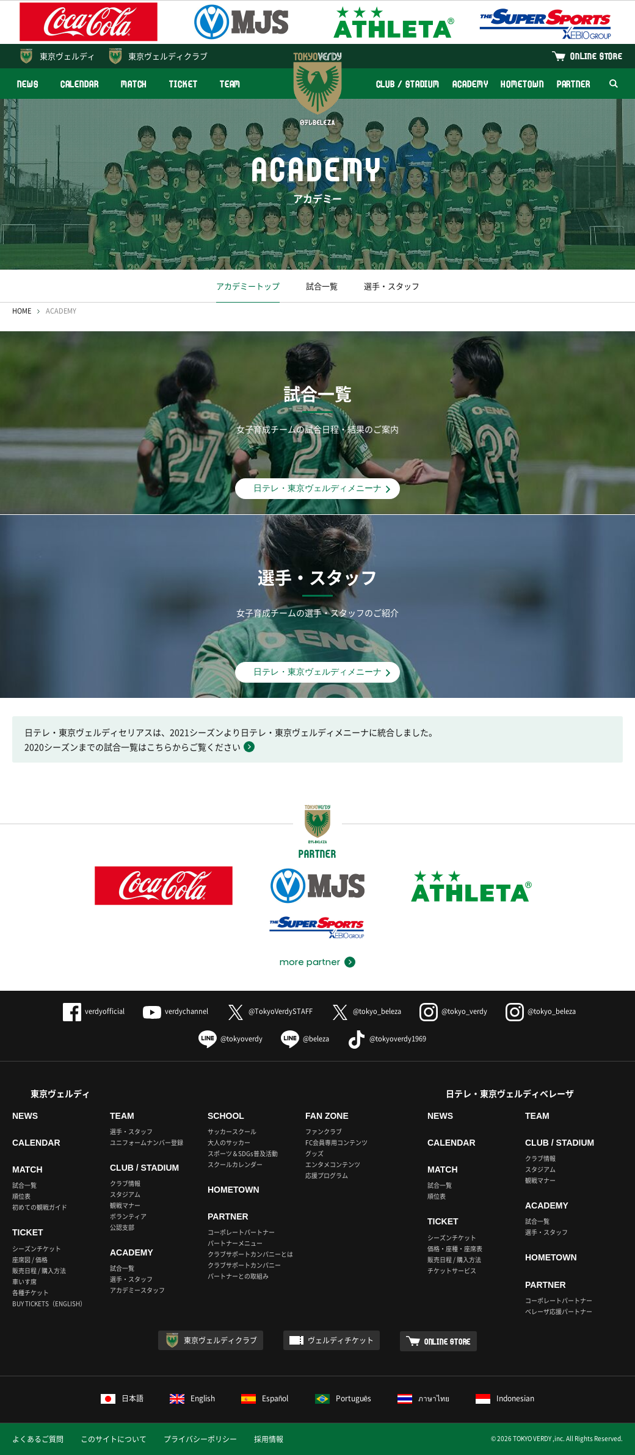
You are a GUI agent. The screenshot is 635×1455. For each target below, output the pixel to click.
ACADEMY (470, 83)
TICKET (183, 83)
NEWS (27, 83)
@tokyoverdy (230, 1038)
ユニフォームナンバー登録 (146, 1142)
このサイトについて (114, 1439)
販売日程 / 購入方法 (39, 1270)
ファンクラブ (323, 1131)
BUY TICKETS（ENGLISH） (49, 1303)
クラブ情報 (125, 1183)
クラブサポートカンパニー (244, 1265)
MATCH (134, 83)
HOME (21, 311)
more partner (310, 962)
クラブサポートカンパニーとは (250, 1254)
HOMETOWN (522, 83)
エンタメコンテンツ (332, 1164)
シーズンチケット (36, 1248)
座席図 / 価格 (30, 1259)
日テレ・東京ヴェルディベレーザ (510, 1093)
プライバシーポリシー (200, 1439)
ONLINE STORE (596, 55)
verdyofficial (94, 1011)
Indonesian (505, 1398)
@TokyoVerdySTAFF (270, 1011)
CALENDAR (79, 83)
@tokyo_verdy (453, 1011)
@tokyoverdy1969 (386, 1038)
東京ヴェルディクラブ (168, 56)
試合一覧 (322, 286)
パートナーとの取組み (238, 1276)
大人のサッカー (229, 1142)
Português (343, 1398)
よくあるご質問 (38, 1439)
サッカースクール (232, 1131)
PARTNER (573, 83)
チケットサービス (451, 1270)
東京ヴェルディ (67, 56)
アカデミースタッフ (137, 1290)
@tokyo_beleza (366, 1011)
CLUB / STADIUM (408, 83)
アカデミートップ (248, 286)
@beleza (305, 1038)
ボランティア (128, 1216)
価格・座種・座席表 (454, 1248)
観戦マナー (125, 1205)
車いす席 (24, 1281)
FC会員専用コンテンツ (336, 1142)
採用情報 (268, 1439)
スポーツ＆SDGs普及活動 (243, 1153)
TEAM (230, 83)
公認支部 (122, 1227)
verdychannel (175, 1011)
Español (265, 1398)
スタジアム (125, 1194)
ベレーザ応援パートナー (558, 1311)
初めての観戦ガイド (39, 1207)
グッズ (314, 1153)
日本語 (122, 1398)
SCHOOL (226, 1116)
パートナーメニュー (235, 1243)
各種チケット (30, 1292)
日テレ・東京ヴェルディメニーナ (317, 488)
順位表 (21, 1196)
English (192, 1398)
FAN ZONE (327, 1116)
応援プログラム (326, 1175)
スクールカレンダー (235, 1164)
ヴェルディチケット (341, 1340)
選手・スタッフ (391, 286)
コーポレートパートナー (241, 1232)
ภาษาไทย (423, 1398)
